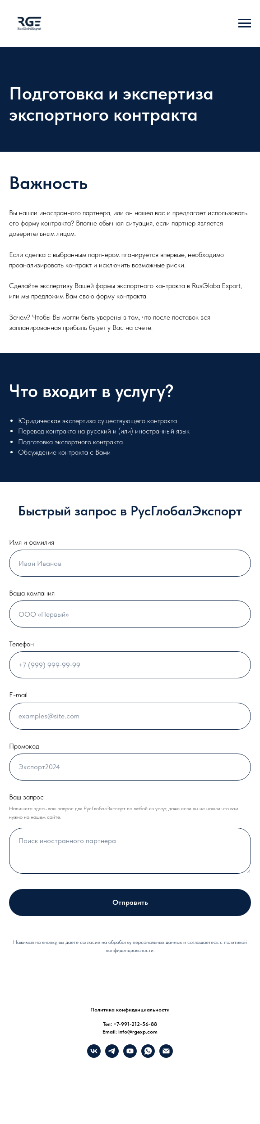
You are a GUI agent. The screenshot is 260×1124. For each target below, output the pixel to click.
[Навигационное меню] (244, 23)
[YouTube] (130, 1055)
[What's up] (148, 1055)
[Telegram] (112, 1055)
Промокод (24, 746)
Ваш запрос (26, 797)
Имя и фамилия (31, 542)
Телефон (21, 644)
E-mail (18, 695)
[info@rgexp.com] (166, 1055)
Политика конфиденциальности (130, 1010)
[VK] (94, 1055)
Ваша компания (32, 593)
